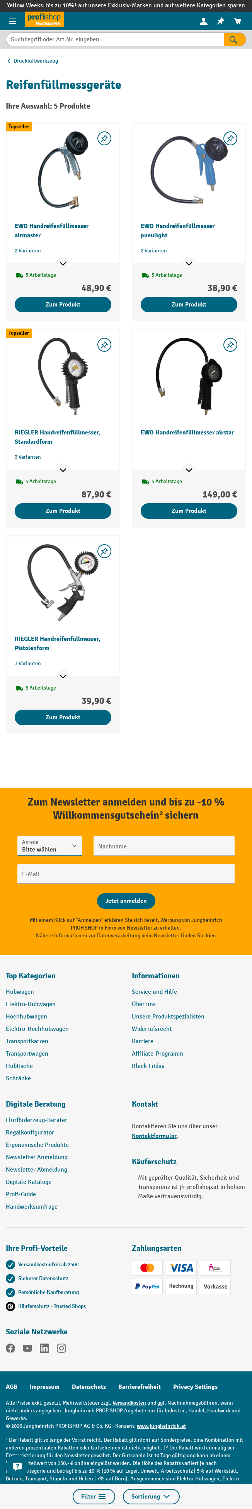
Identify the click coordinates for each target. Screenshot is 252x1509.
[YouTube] (27, 1350)
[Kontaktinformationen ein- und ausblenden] (17, 1466)
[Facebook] (10, 1350)
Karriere (142, 1041)
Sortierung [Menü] (151, 1496)
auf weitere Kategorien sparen (205, 5)
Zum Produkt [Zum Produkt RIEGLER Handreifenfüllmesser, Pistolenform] (63, 717)
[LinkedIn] (44, 1350)
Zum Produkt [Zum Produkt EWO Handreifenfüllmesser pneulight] (189, 304)
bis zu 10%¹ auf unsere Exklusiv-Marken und (105, 5)
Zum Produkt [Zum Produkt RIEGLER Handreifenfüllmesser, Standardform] (63, 511)
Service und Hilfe (154, 992)
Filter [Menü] (94, 1496)
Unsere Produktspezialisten (168, 1016)
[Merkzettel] (220, 21)
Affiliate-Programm (157, 1054)
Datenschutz (89, 1387)
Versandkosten (129, 1403)
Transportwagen (27, 1054)
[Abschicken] (126, 901)
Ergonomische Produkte (37, 1145)
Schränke (18, 1078)
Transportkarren (27, 1041)
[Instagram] (61, 1350)
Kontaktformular (154, 1136)
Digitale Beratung (36, 1104)
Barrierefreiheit (139, 1387)
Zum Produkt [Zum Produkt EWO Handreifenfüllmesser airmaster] (63, 304)
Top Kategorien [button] (31, 976)
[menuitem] (203, 21)
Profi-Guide (21, 1194)
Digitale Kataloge (28, 1182)
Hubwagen (20, 992)
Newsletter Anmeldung (37, 1157)
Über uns (144, 1004)
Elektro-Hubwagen (31, 1004)
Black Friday (148, 1066)
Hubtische (19, 1066)
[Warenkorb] (237, 21)
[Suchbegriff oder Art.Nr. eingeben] (115, 39)
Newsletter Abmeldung (36, 1169)
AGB (11, 1387)
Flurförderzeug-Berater (36, 1120)
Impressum (45, 1387)
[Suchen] (235, 39)
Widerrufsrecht (152, 1029)
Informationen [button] (156, 976)
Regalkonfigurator (30, 1132)
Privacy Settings (195, 1387)
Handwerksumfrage (32, 1207)
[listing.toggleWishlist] (104, 138)
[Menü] (12, 21)
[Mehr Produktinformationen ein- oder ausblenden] (63, 264)
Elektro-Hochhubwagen (37, 1029)
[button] (63, 1107)
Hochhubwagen (26, 1016)
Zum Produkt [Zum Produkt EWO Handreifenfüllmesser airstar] (189, 511)
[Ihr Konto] (203, 21)
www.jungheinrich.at (161, 1426)
